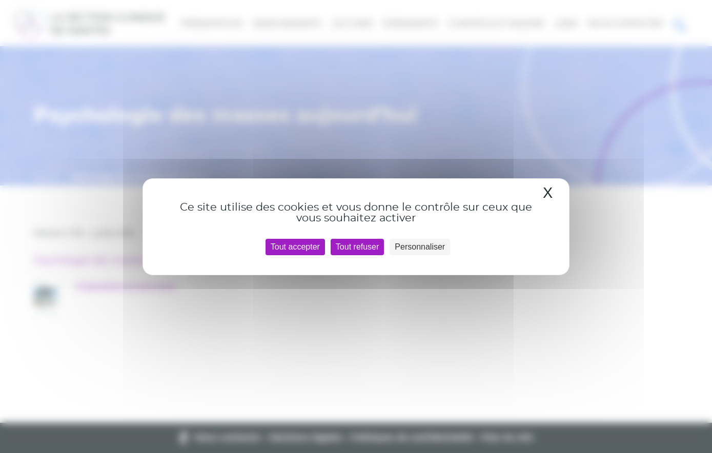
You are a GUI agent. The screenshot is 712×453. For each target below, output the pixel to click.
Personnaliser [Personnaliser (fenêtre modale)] (420, 246)
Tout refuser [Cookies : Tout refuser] (357, 246)
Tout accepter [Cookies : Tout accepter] (295, 246)
